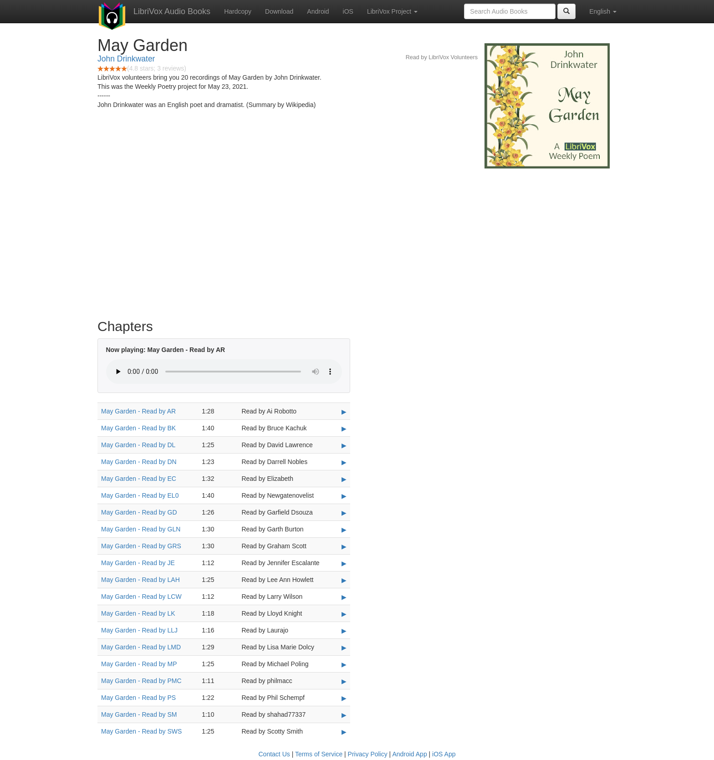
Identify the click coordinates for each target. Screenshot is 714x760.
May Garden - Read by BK (138, 428)
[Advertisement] (357, 241)
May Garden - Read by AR (138, 411)
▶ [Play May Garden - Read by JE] (344, 563)
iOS (348, 11)
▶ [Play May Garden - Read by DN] (344, 462)
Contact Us (274, 754)
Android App (409, 754)
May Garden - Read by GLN (140, 529)
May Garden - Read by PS (138, 697)
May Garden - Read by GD (139, 512)
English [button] (603, 11)
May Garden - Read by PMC (141, 680)
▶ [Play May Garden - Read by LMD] (344, 647)
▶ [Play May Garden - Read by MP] (344, 664)
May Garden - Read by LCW (141, 596)
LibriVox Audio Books (171, 11)
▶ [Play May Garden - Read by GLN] (344, 529)
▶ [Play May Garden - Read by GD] (344, 513)
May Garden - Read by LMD (141, 647)
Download (279, 11)
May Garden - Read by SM (139, 714)
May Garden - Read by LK (138, 613)
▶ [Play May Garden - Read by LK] (344, 614)
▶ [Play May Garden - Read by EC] (344, 479)
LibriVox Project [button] (392, 11)
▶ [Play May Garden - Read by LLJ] (344, 630)
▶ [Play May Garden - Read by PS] (344, 698)
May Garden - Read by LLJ (139, 630)
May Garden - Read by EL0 (139, 495)
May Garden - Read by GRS (141, 546)
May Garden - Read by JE (138, 562)
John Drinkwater (126, 58)
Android (318, 11)
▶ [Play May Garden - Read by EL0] (344, 496)
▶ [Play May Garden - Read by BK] (344, 428)
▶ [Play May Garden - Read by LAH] (344, 580)
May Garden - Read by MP (139, 664)
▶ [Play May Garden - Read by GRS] (344, 546)
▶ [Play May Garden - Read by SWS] (344, 732)
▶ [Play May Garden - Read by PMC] (344, 681)
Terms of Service (318, 754)
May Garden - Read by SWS (141, 731)
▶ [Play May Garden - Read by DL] (344, 445)
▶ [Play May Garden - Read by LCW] (344, 597)
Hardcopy (237, 11)
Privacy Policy (368, 754)
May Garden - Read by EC (138, 478)
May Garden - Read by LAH (140, 579)
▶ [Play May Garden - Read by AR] (344, 411)
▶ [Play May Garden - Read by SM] (344, 715)
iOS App (443, 754)
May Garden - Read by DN (139, 461)
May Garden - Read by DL (138, 445)
